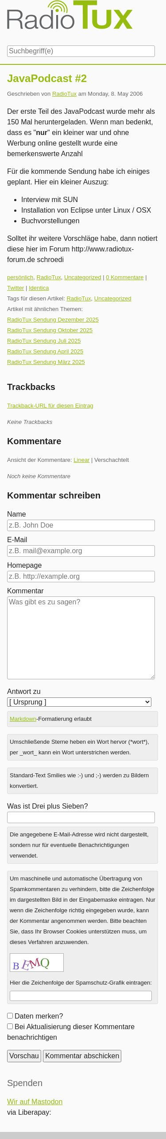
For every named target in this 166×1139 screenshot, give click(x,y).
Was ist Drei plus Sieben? (47, 806)
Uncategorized (82, 277)
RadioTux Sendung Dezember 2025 (53, 319)
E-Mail (17, 539)
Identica (39, 288)
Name (16, 514)
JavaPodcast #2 (47, 78)
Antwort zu (24, 691)
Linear (81, 460)
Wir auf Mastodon (34, 1101)
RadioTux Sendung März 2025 (46, 362)
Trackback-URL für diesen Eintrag (50, 405)
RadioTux (64, 93)
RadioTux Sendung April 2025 (45, 351)
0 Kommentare (124, 277)
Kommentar (25, 591)
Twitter (15, 288)
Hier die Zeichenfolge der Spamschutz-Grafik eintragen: (81, 982)
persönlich (20, 277)
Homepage (24, 565)
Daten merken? (39, 1016)
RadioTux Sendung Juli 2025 (44, 340)
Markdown (23, 719)
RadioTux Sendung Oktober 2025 (50, 330)
